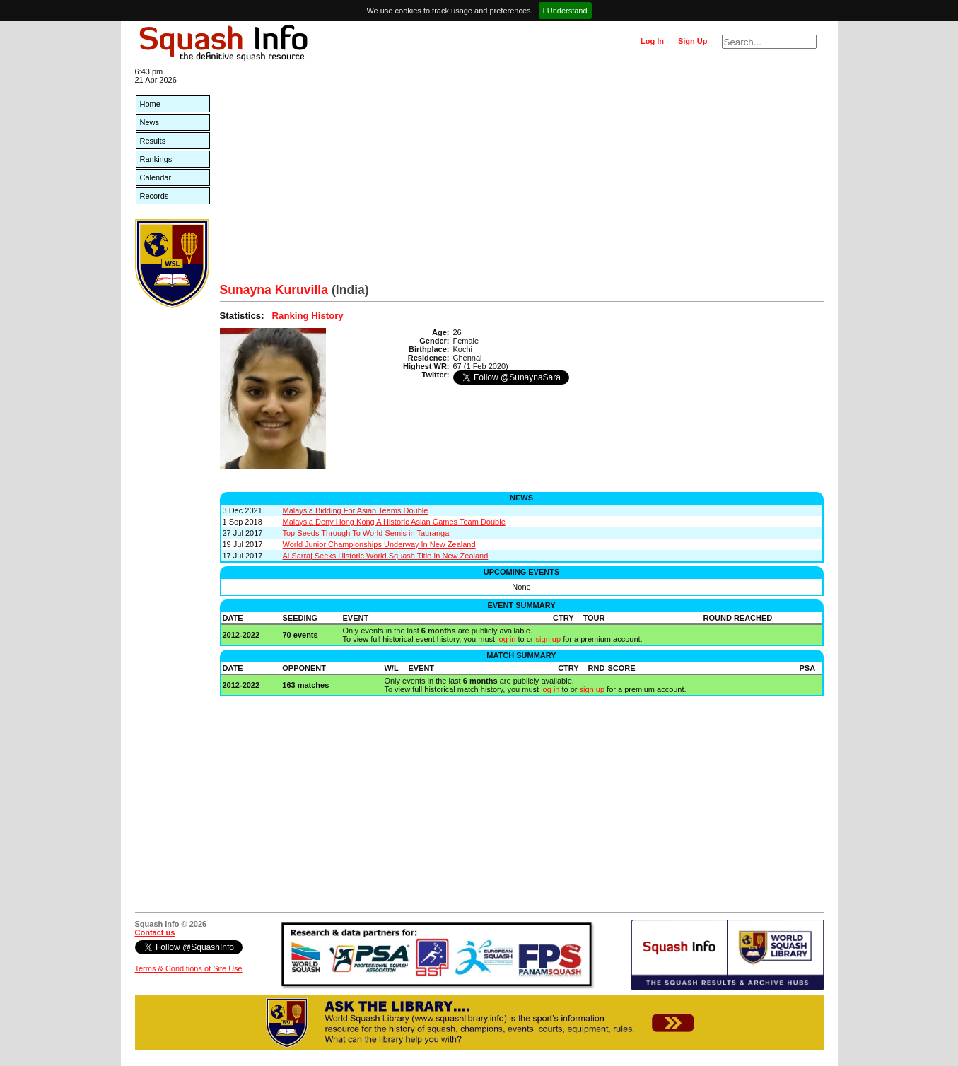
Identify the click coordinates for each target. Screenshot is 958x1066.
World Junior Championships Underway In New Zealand (379, 544)
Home (150, 104)
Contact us (155, 932)
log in (506, 639)
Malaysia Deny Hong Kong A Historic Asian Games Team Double (394, 521)
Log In (652, 41)
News (150, 122)
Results (153, 140)
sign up (548, 639)
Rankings (156, 159)
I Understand (565, 10)
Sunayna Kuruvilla (274, 290)
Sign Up (693, 41)
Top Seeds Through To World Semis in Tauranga (366, 533)
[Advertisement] (522, 177)
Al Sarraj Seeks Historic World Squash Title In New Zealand (386, 555)
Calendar (156, 177)
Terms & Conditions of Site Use (189, 968)
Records (154, 196)
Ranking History (308, 315)
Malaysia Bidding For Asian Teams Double (355, 510)
